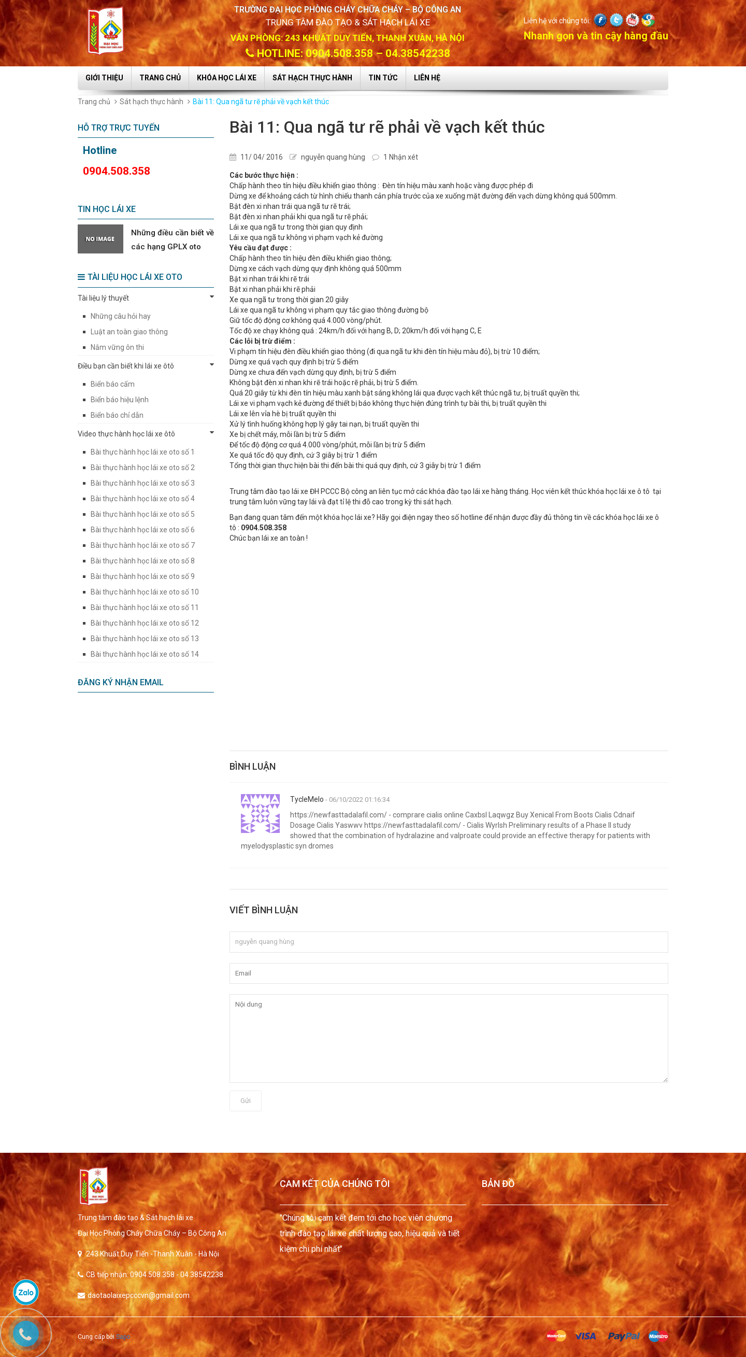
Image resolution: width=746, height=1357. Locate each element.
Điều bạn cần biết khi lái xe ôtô (146, 365)
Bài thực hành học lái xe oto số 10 (145, 592)
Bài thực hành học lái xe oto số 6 (143, 530)
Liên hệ (427, 78)
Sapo (123, 1336)
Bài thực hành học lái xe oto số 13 (145, 638)
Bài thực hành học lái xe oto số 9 (143, 576)
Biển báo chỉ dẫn (117, 415)
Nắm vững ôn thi (117, 347)
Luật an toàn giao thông (129, 332)
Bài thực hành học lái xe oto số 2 (143, 467)
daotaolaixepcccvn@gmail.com (139, 1295)
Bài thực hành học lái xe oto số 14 (145, 654)
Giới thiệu (104, 78)
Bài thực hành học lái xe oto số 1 (143, 452)
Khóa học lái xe (226, 78)
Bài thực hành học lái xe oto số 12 (145, 623)
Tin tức (383, 78)
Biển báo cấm (113, 384)
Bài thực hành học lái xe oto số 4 (143, 498)
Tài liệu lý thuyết (146, 297)
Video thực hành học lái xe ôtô (146, 433)
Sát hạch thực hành (312, 78)
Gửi (245, 1101)
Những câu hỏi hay (121, 316)
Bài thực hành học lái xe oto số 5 (143, 514)
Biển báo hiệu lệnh (120, 399)
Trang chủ (160, 78)
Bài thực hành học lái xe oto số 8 (143, 561)
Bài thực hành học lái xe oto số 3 (143, 483)
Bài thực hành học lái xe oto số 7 (143, 545)
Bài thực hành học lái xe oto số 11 (145, 607)
